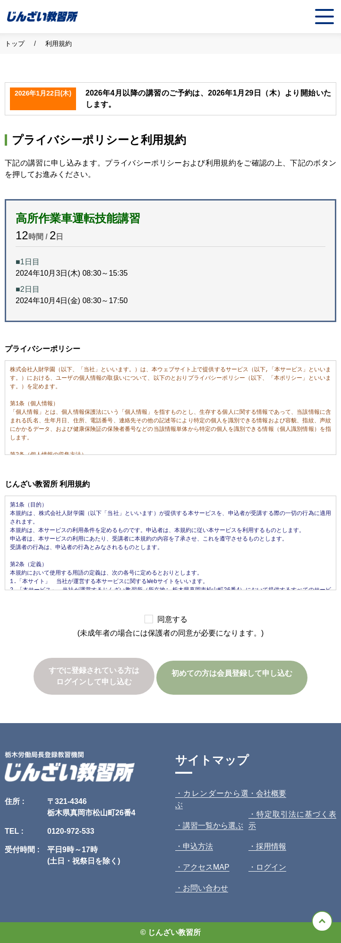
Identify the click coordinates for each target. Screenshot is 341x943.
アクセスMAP (206, 867)
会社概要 (271, 793)
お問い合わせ (205, 888)
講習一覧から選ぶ (213, 825)
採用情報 (271, 846)
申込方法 (198, 846)
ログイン (271, 867)
